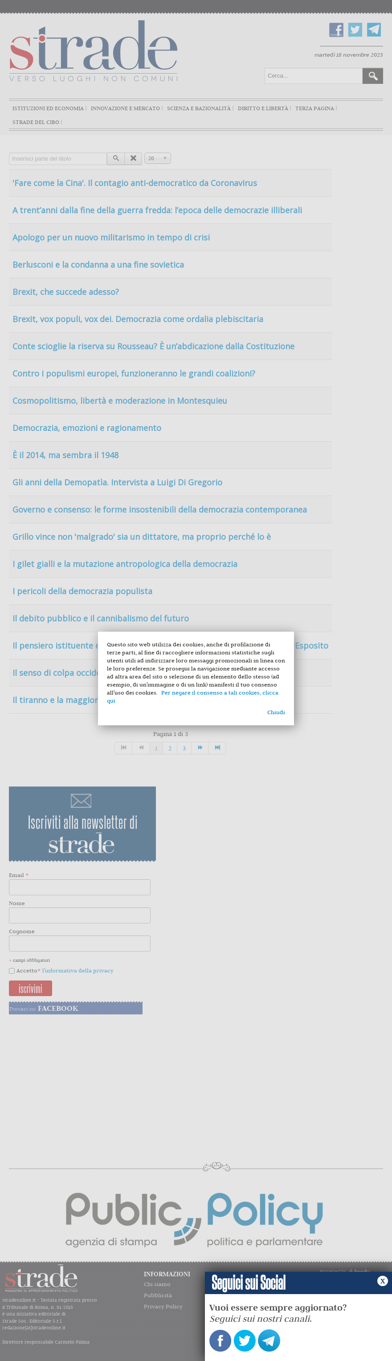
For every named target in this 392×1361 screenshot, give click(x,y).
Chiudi (276, 712)
